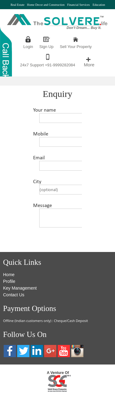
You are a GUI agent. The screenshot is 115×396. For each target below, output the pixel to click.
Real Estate (17, 4)
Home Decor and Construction (45, 4)
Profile (9, 281)
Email (39, 157)
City (37, 181)
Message (42, 205)
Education (99, 4)
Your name (44, 110)
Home (8, 274)
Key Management (20, 288)
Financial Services (78, 4)
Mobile (40, 134)
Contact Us (13, 294)
